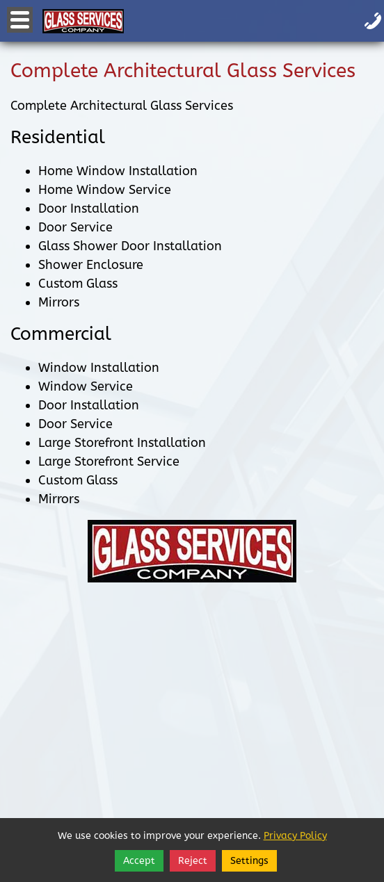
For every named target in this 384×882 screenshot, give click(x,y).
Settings (249, 861)
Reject (192, 861)
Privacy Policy (295, 836)
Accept (139, 861)
